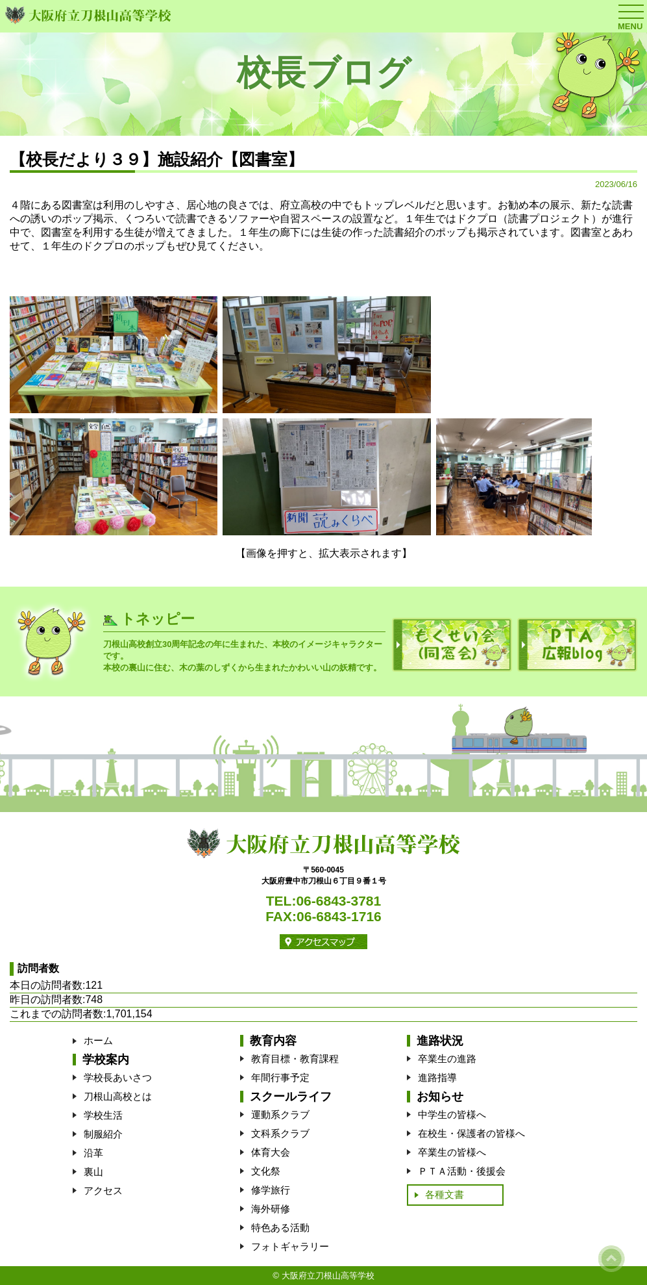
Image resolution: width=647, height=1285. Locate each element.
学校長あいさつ (118, 1077)
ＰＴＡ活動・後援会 (462, 1171)
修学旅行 (270, 1189)
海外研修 (270, 1208)
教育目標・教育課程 (295, 1058)
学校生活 (103, 1115)
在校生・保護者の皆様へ (471, 1133)
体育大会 (270, 1152)
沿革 (93, 1152)
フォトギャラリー (290, 1246)
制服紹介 (103, 1133)
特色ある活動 (280, 1227)
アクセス (103, 1190)
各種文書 (444, 1194)
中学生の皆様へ (452, 1114)
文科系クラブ (280, 1133)
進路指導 (437, 1077)
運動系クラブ (280, 1114)
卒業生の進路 (447, 1058)
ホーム (98, 1040)
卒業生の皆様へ (452, 1152)
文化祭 (265, 1171)
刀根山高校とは (118, 1096)
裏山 (93, 1171)
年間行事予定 (280, 1077)
